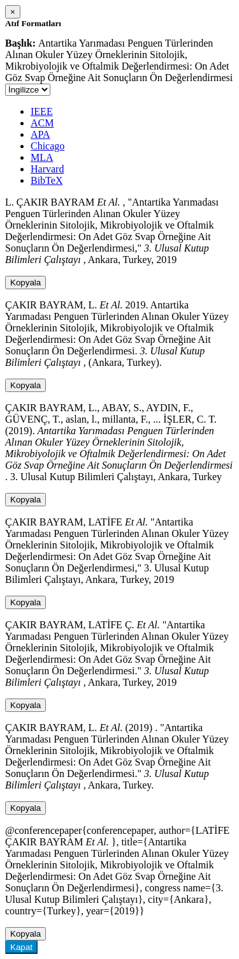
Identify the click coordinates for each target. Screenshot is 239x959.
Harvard (47, 168)
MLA (42, 157)
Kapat (21, 947)
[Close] (12, 12)
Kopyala (25, 282)
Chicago (47, 145)
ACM (42, 122)
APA (40, 134)
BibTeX (46, 180)
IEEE (42, 111)
